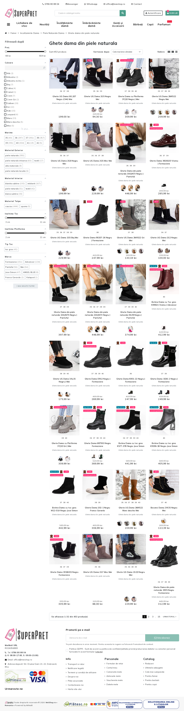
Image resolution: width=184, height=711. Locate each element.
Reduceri (149, 663)
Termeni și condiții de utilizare (82, 672)
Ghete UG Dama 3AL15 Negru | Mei (64, 380)
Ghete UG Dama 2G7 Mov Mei (97, 572)
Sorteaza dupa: (101, 52)
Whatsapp (90, 4)
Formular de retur (115, 663)
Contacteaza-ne (76, 685)
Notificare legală (76, 668)
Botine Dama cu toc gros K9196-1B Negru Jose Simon (164, 444)
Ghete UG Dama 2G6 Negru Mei (64, 162)
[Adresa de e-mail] (105, 637)
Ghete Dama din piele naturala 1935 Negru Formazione (164, 590)
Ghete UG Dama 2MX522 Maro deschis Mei (131, 509)
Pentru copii (151, 684)
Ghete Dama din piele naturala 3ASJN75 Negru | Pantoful (64, 315)
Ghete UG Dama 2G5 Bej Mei (64, 237)
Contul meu (112, 668)
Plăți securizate (75, 681)
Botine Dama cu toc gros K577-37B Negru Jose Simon (130, 444)
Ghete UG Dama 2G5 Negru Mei (97, 98)
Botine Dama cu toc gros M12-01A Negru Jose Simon (64, 509)
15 (159, 617)
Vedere (161, 52)
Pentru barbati (152, 680)
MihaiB (29, 705)
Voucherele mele (115, 680)
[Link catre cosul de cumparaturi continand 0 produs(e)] (172, 13)
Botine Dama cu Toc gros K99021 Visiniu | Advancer (164, 303)
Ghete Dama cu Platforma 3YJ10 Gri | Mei (64, 444)
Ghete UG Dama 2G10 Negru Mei (131, 573)
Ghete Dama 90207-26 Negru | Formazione (97, 239)
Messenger (71, 4)
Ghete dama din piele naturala (64, 103)
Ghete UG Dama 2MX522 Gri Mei (130, 239)
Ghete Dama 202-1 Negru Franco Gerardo (97, 509)
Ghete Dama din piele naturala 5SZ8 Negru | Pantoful (131, 315)
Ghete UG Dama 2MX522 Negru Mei (164, 98)
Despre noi (73, 676)
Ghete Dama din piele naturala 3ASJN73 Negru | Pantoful (130, 174)
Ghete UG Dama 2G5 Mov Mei (97, 160)
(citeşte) (99, 652)
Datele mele (112, 684)
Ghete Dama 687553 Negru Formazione (97, 444)
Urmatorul (170, 617)
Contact (136, 4)
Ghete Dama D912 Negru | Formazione (97, 380)
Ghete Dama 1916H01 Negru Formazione (64, 573)
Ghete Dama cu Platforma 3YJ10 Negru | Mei (130, 98)
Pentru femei (151, 676)
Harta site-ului (75, 689)
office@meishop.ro (114, 4)
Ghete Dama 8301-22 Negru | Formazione (130, 380)
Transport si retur (76, 664)
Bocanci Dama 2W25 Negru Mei (164, 509)
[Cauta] (90, 13)
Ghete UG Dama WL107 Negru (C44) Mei (64, 98)
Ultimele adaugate (154, 668)
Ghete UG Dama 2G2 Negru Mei (164, 239)
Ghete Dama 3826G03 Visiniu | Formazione (164, 162)
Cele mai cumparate (154, 672)
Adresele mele (114, 676)
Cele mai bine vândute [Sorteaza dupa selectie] (122, 52)
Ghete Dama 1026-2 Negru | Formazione (164, 380)
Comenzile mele (114, 672)
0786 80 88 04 (50, 4)
